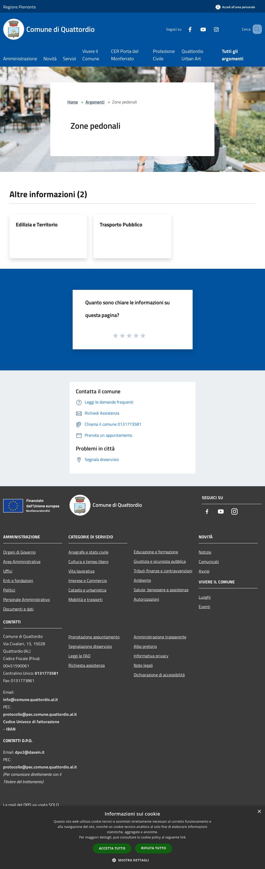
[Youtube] (195, 29)
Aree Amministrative (22, 561)
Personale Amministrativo (26, 599)
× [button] (259, 812)
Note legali (143, 665)
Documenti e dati (18, 609)
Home (72, 102)
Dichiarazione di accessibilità (159, 675)
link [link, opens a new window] (183, 837)
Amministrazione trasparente (160, 637)
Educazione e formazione (156, 552)
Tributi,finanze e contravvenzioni (163, 571)
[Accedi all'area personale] (235, 7)
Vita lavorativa (81, 571)
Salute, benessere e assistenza (161, 590)
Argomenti (95, 102)
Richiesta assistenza (86, 665)
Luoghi (205, 597)
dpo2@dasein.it (29, 752)
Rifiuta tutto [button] (153, 848)
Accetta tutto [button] (112, 848)
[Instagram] (208, 29)
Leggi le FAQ (79, 656)
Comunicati (209, 561)
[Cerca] (255, 29)
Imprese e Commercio (87, 580)
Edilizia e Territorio (37, 224)
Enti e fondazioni (18, 580)
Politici (9, 590)
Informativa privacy (151, 656)
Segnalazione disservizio (90, 646)
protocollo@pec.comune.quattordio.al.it (40, 714)
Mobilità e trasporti (85, 599)
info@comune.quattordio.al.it (30, 699)
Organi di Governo (19, 552)
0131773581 (46, 673)
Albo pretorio (145, 646)
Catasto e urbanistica (87, 590)
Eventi (204, 606)
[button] (132, 860)
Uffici (7, 571)
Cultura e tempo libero (88, 561)
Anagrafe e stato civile (88, 552)
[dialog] (132, 837)
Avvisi (204, 571)
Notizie (205, 552)
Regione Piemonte (19, 7)
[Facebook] (182, 29)
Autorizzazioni (146, 599)
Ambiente (142, 580)
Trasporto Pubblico (121, 224)
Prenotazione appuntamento (93, 637)
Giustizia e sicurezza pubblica (160, 561)
